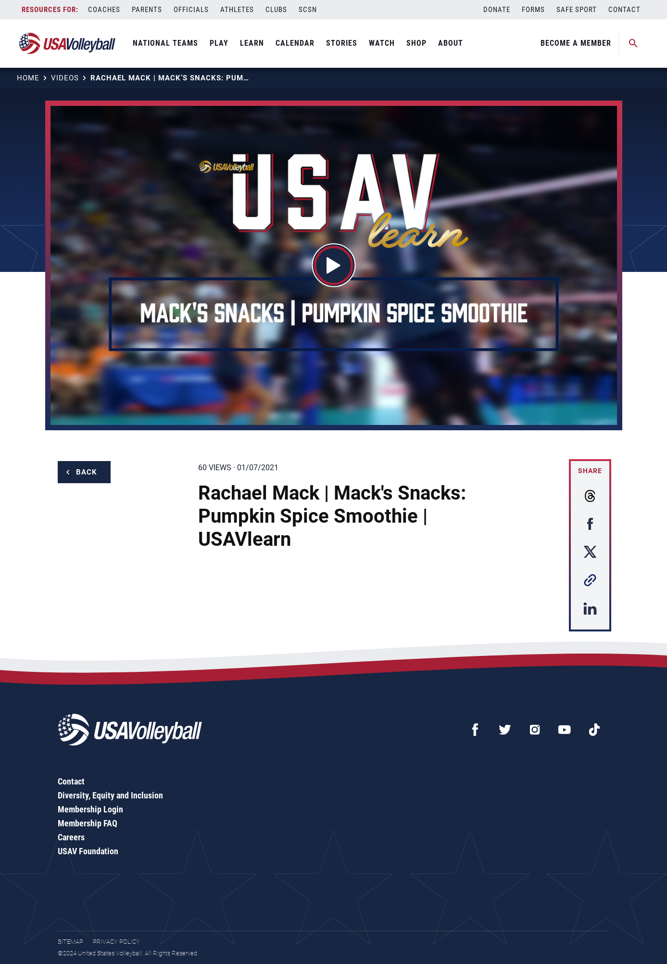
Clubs (276, 9)
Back (86, 472)
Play (219, 43)
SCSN (308, 9)
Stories (341, 43)
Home (28, 78)
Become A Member (576, 43)
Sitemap (70, 941)
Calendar (295, 43)
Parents (147, 9)
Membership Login (90, 809)
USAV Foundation (88, 851)
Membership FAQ (87, 823)
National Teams (165, 43)
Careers (71, 837)
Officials (191, 9)
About (450, 43)
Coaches (104, 9)
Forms (533, 9)
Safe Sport (576, 9)
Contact (624, 9)
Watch (382, 43)
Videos (65, 78)
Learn (252, 43)
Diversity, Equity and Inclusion (110, 795)
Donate (496, 9)
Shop (416, 43)
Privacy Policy (116, 941)
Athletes (237, 9)
